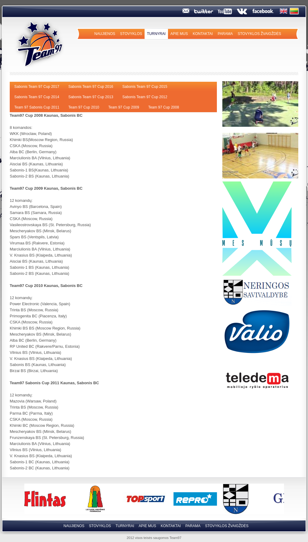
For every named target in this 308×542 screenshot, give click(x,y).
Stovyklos (131, 34)
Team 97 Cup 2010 (83, 107)
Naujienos (104, 34)
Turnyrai (156, 34)
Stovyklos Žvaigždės (259, 34)
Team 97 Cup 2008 (163, 107)
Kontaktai (203, 34)
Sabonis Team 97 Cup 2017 (36, 87)
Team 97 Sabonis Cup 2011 (36, 107)
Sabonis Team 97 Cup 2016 (90, 87)
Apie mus (179, 34)
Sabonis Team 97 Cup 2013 (90, 97)
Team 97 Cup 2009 (123, 107)
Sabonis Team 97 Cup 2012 (144, 97)
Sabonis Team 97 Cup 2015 (144, 87)
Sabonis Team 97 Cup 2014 (36, 97)
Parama (225, 34)
